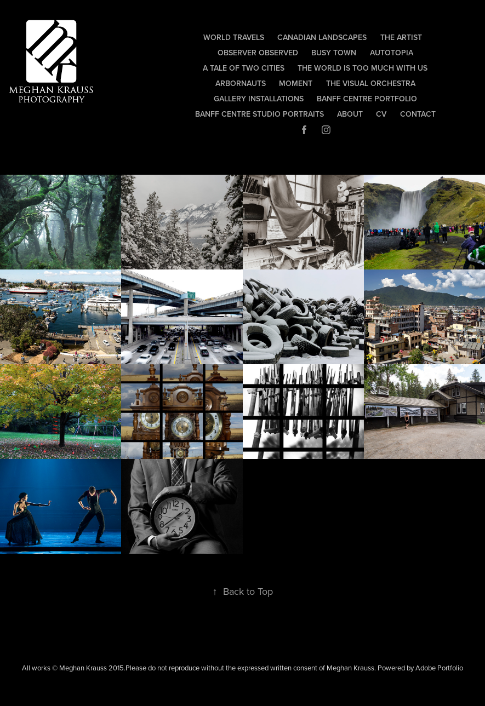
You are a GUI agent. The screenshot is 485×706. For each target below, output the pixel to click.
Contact (418, 113)
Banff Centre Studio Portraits (259, 113)
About (350, 113)
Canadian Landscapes (322, 37)
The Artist (401, 37)
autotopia (391, 52)
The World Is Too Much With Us (362, 67)
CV (381, 113)
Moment (295, 83)
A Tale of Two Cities (243, 67)
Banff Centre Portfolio (367, 98)
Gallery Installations (259, 98)
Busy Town (333, 52)
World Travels (233, 37)
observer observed (258, 52)
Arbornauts (240, 83)
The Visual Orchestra (370, 83)
